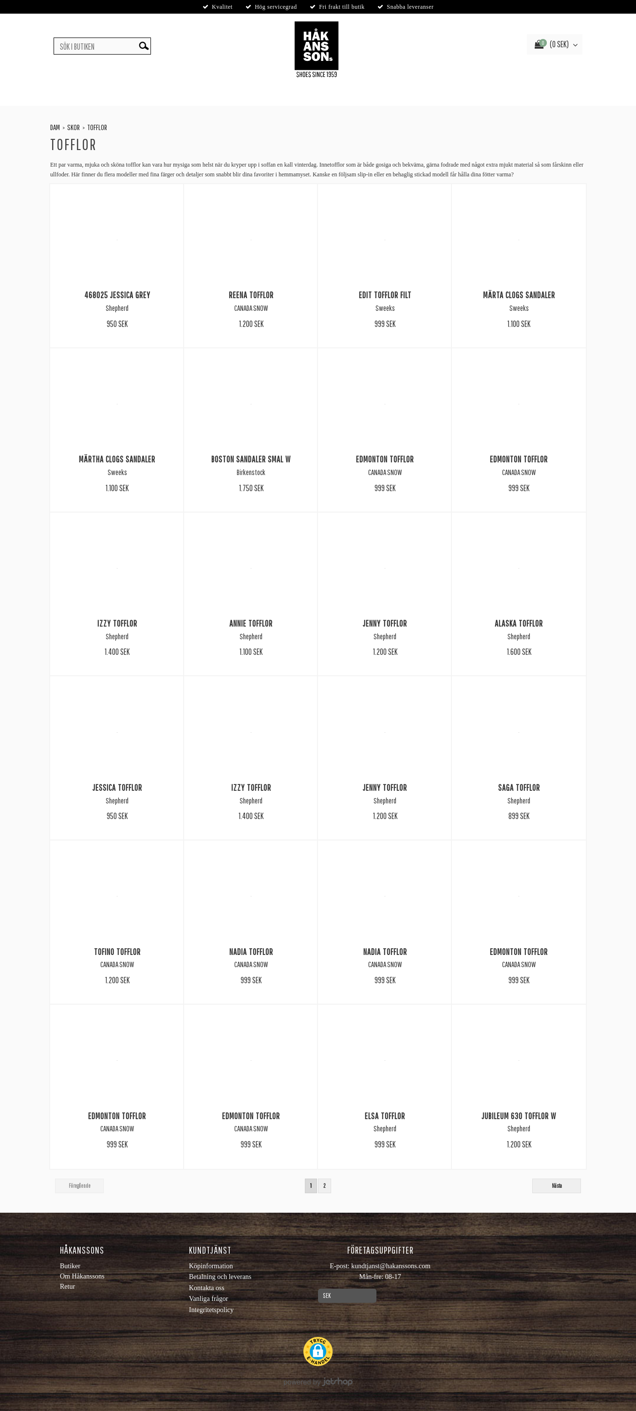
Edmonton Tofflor (385, 459)
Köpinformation (211, 1266)
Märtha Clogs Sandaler (117, 459)
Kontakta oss (206, 1288)
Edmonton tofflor (117, 1116)
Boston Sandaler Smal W (251, 459)
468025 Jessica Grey (117, 295)
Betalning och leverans (220, 1276)
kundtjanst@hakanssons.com (390, 1266)
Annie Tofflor (251, 623)
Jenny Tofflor (385, 623)
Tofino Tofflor (117, 951)
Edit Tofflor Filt (385, 295)
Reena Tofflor (251, 295)
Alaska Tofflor (519, 623)
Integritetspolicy (211, 1310)
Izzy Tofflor (117, 623)
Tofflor (97, 127)
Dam (55, 127)
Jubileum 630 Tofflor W (519, 1116)
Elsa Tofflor (385, 1116)
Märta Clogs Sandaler (519, 295)
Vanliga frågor (208, 1298)
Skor (73, 127)
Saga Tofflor (519, 787)
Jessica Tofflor (117, 787)
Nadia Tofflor (251, 951)
